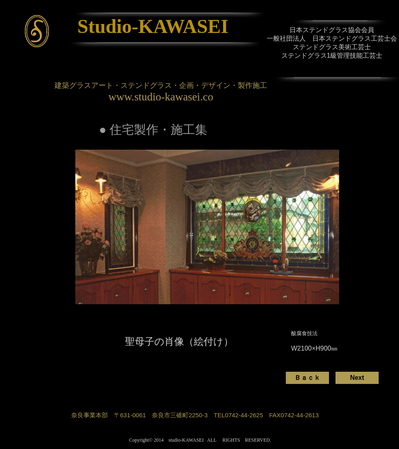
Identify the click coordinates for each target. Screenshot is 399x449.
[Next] (357, 378)
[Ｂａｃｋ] (307, 378)
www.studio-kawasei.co (160, 97)
